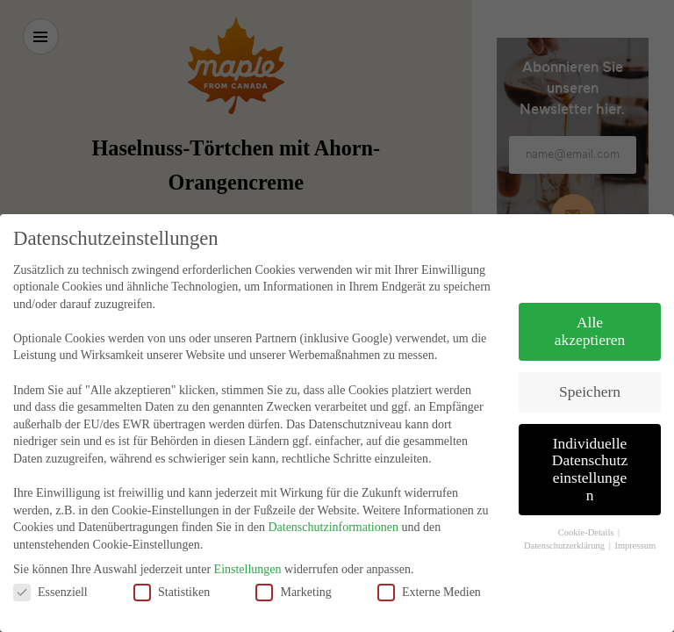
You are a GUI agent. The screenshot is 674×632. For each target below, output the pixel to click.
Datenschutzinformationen (333, 508)
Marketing (293, 572)
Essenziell (50, 572)
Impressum (635, 526)
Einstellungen (248, 550)
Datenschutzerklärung (565, 526)
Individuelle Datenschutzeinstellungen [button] (590, 450)
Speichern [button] (589, 372)
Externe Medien (429, 572)
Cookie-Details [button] (587, 514)
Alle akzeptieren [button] (590, 312)
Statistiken (171, 572)
